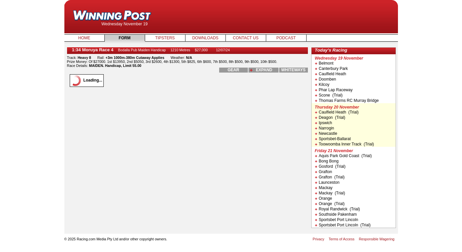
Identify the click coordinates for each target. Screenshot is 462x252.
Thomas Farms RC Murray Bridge (347, 100)
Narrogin (324, 128)
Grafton (323, 171)
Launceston (327, 182)
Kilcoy (322, 84)
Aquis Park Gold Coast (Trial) (343, 155)
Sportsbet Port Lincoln (336, 219)
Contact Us (246, 38)
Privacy (318, 239)
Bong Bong (327, 161)
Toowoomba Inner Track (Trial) (344, 144)
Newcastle (326, 133)
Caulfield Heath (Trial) (337, 112)
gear (233, 70)
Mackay (324, 187)
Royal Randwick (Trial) (337, 209)
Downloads (205, 38)
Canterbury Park (331, 68)
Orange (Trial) (330, 203)
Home (84, 38)
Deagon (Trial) (330, 117)
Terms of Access (342, 239)
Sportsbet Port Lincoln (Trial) (343, 225)
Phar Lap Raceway (334, 90)
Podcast (286, 38)
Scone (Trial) (329, 95)
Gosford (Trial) (330, 166)
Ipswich (323, 123)
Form (124, 38)
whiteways (293, 70)
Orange (323, 198)
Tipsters (165, 38)
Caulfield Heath (330, 74)
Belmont (324, 63)
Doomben (325, 79)
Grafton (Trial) (330, 177)
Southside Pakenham (336, 214)
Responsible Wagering (377, 239)
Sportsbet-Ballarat (333, 138)
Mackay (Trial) (330, 193)
